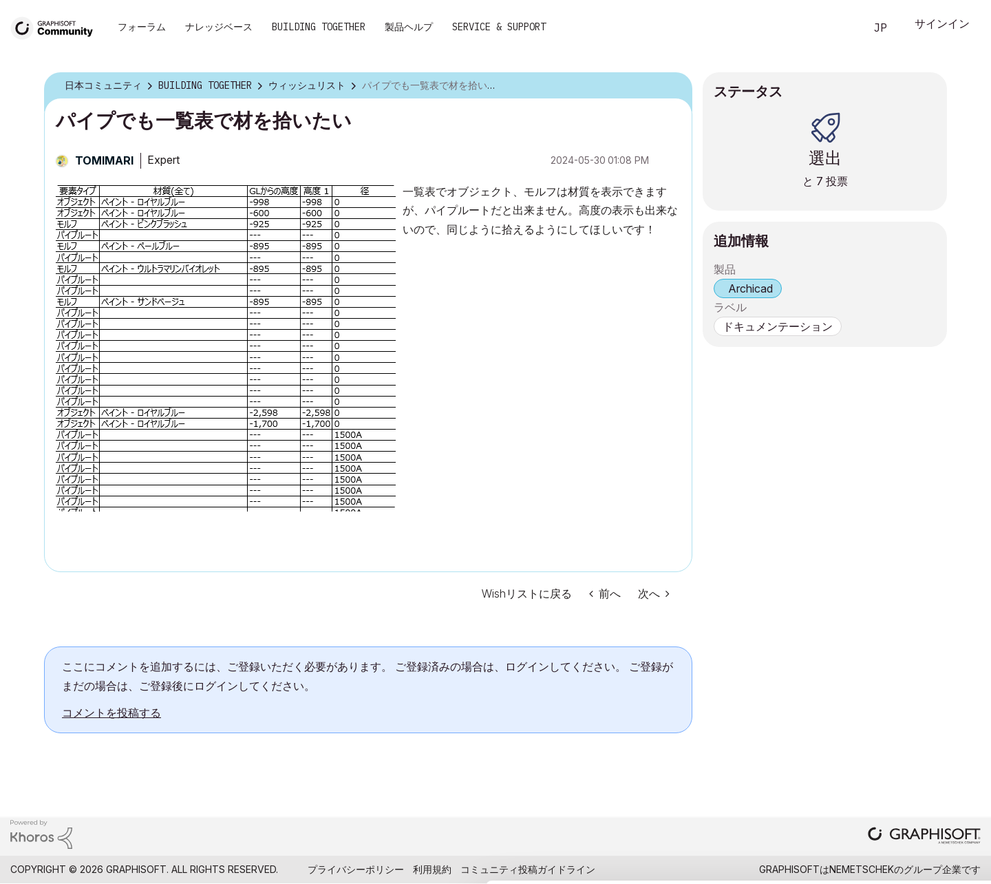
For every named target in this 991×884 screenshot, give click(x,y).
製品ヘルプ (409, 27)
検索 (839, 28)
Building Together (318, 27)
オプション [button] (673, 86)
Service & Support (499, 27)
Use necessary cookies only (911, 801)
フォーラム (142, 27)
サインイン (942, 25)
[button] (226, 347)
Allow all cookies (911, 725)
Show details (545, 866)
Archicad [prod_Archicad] (750, 288)
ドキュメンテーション (778, 326)
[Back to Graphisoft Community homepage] (56, 26)
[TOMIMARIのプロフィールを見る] (104, 160)
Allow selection (911, 759)
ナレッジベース (219, 27)
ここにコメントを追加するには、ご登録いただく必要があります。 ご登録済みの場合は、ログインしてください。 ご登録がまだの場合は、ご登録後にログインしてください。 (367, 676)
